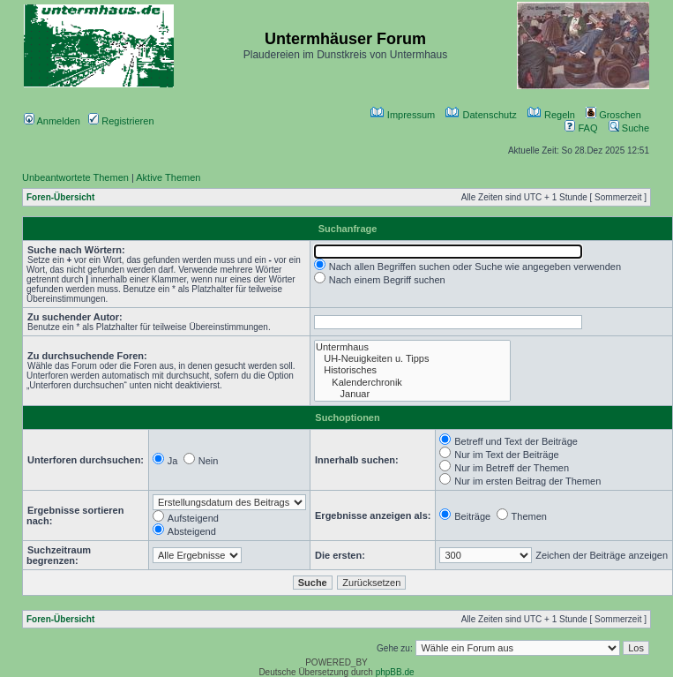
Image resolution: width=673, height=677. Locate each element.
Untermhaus (412, 347)
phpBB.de (395, 672)
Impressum (402, 114)
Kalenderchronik (412, 382)
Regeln (551, 114)
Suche (629, 128)
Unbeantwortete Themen (75, 177)
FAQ (581, 128)
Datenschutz (480, 114)
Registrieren (120, 121)
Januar (412, 394)
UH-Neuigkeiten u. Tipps (412, 359)
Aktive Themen (168, 177)
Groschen (613, 114)
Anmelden (52, 121)
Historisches (412, 370)
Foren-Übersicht (60, 197)
